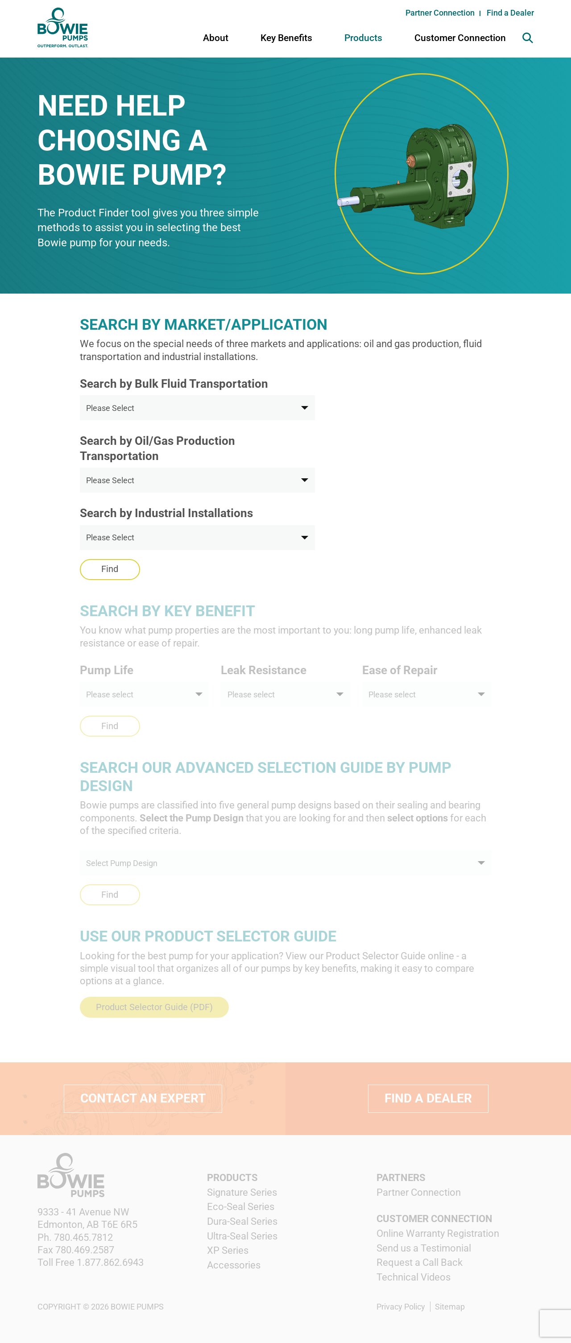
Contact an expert (143, 1098)
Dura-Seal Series (242, 1221)
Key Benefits (286, 38)
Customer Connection (460, 38)
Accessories (234, 1265)
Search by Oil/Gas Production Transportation (157, 448)
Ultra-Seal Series (242, 1236)
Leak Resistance (263, 670)
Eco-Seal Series (240, 1206)
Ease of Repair (400, 670)
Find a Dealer (510, 12)
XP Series (227, 1250)
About (215, 38)
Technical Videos (414, 1277)
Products (363, 38)
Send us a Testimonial (424, 1248)
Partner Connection (440, 12)
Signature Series (242, 1192)
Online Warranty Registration (438, 1233)
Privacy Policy (401, 1306)
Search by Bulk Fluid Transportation (174, 383)
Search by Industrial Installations (166, 513)
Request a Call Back (420, 1262)
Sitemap (450, 1306)
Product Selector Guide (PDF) (154, 1007)
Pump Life (106, 670)
